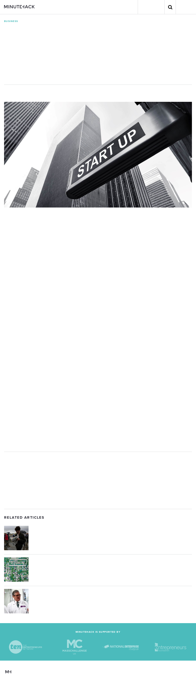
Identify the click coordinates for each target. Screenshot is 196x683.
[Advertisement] (98, 480)
